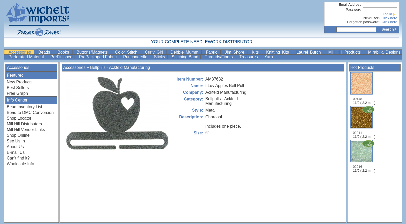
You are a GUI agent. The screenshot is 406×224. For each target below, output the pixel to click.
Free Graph (17, 93)
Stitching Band (186, 57)
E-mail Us (16, 152)
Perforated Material (27, 57)
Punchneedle (136, 57)
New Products (20, 82)
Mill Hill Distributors (24, 124)
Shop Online (18, 135)
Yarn (268, 57)
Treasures (249, 57)
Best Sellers (18, 87)
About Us (15, 146)
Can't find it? (18, 158)
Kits (256, 52)
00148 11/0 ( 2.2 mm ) (364, 88)
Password (353, 9)
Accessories (21, 52)
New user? (372, 18)
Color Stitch (127, 52)
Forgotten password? (363, 22)
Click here (389, 18)
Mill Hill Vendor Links (26, 129)
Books (64, 52)
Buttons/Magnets (93, 52)
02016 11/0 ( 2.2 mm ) (364, 156)
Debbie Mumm (185, 52)
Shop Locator (19, 118)
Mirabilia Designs (384, 52)
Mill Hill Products (345, 52)
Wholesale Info (20, 164)
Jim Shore (235, 52)
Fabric (212, 52)
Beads (45, 52)
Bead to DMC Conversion (30, 112)
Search (390, 29)
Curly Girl (155, 52)
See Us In (16, 141)
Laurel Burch (309, 52)
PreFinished (62, 57)
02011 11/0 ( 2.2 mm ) (364, 122)
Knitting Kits (278, 52)
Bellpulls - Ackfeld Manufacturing (120, 67)
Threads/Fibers (219, 57)
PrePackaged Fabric (98, 57)
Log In (390, 14)
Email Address (350, 4)
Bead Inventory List (24, 107)
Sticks (160, 57)
